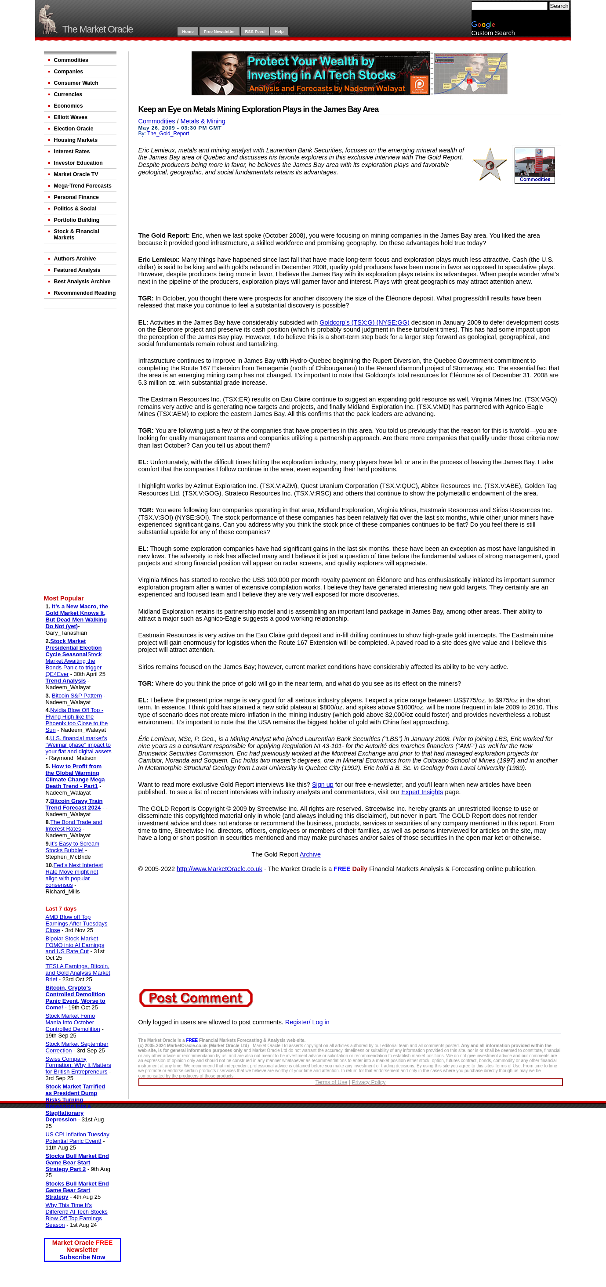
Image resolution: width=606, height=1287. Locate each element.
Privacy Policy (368, 1082)
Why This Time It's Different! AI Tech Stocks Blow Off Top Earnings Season (77, 1215)
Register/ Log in (307, 1022)
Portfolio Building (77, 220)
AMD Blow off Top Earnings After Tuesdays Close (77, 923)
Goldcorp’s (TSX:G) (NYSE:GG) (364, 322)
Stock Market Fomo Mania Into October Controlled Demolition (73, 1022)
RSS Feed (255, 31)
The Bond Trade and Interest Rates (74, 825)
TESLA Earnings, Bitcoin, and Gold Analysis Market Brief (78, 973)
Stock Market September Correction (77, 1047)
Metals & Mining (202, 121)
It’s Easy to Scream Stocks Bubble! (73, 846)
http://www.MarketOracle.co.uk (219, 868)
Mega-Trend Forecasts (83, 186)
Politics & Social (75, 209)
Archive (310, 854)
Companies (68, 72)
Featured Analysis (77, 270)
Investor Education (78, 163)
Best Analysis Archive (82, 281)
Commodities (71, 60)
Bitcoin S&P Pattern (77, 695)
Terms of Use (331, 1082)
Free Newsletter (219, 31)
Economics (68, 106)
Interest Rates (72, 151)
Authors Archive (75, 259)
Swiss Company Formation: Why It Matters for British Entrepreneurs (79, 1065)
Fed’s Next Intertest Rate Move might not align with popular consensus (74, 875)
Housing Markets (76, 140)
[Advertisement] (81, 450)
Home (187, 31)
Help (279, 31)
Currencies (68, 94)
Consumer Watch (76, 83)
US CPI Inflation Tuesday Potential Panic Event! (77, 1137)
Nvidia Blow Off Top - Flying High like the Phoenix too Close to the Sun (77, 720)
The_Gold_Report (168, 133)
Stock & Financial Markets (76, 234)
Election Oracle (74, 129)
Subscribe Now (82, 1257)
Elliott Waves (71, 117)
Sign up (323, 784)
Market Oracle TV (76, 174)
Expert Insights (422, 791)
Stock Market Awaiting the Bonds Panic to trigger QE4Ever (74, 664)
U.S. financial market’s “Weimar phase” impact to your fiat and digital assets (79, 745)
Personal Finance (76, 197)
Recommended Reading (85, 293)
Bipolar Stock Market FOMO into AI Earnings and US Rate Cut (75, 945)
